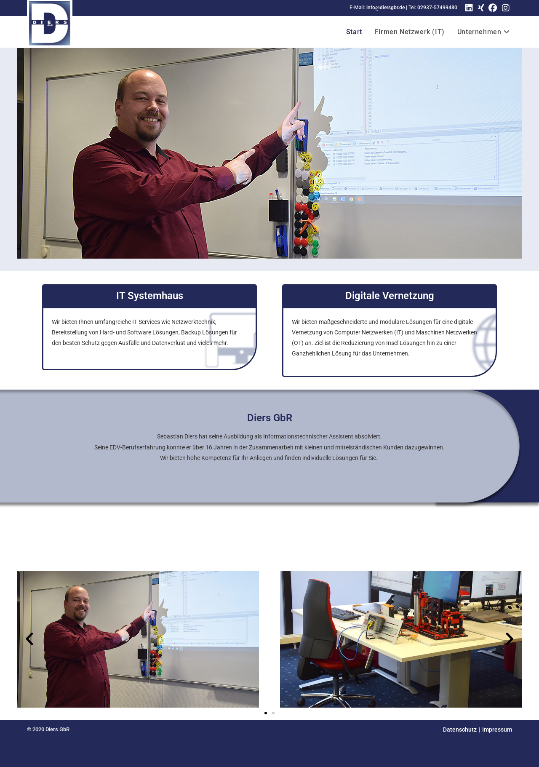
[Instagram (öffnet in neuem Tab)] (505, 8)
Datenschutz (460, 729)
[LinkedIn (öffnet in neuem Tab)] (469, 8)
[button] (29, 639)
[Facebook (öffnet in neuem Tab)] (492, 8)
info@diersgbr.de (385, 8)
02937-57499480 (437, 8)
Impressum (497, 729)
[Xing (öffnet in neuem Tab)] (479, 8)
